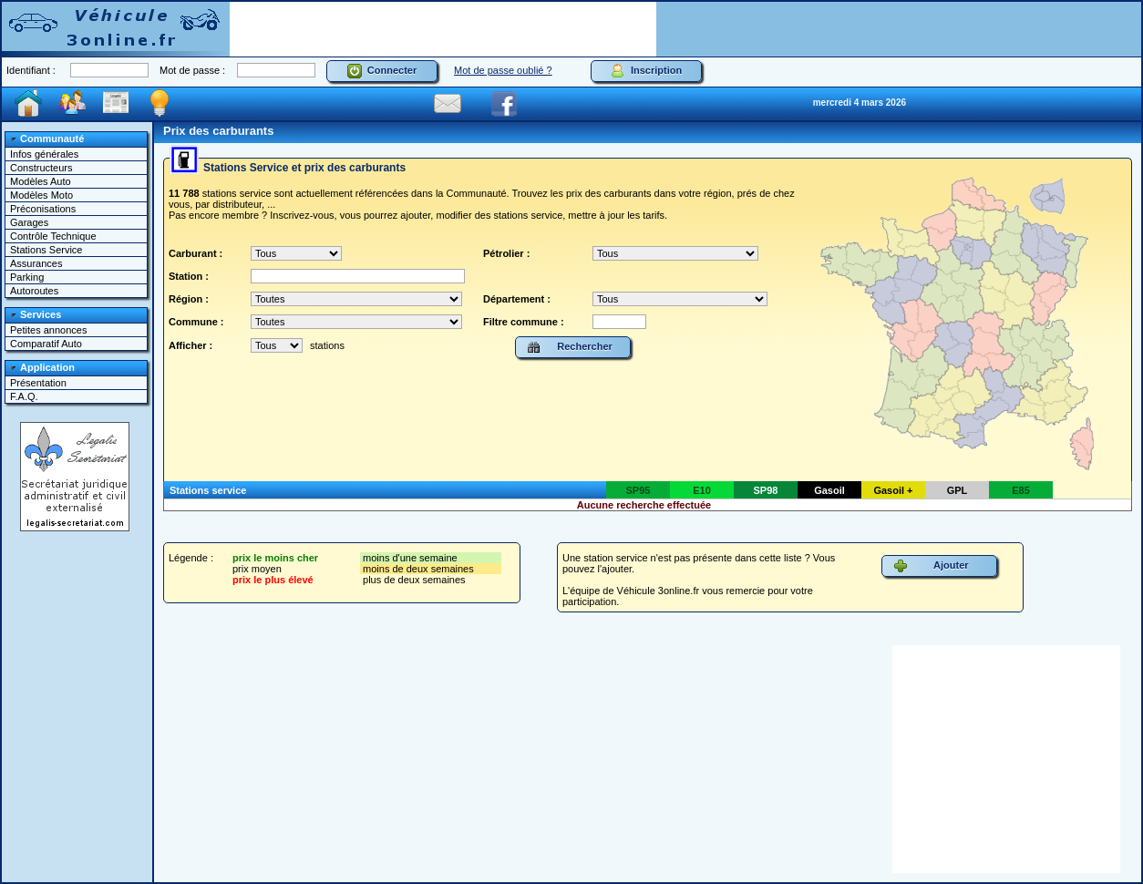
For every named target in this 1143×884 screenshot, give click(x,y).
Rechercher (570, 347)
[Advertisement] (443, 29)
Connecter (382, 71)
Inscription (646, 71)
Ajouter (931, 566)
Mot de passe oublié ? (503, 70)
